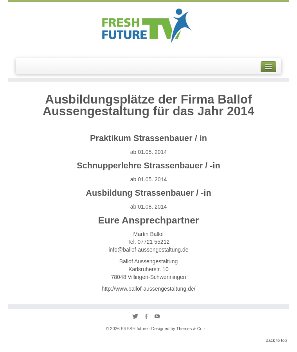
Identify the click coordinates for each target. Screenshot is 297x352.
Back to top (276, 340)
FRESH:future (134, 328)
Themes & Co (189, 328)
